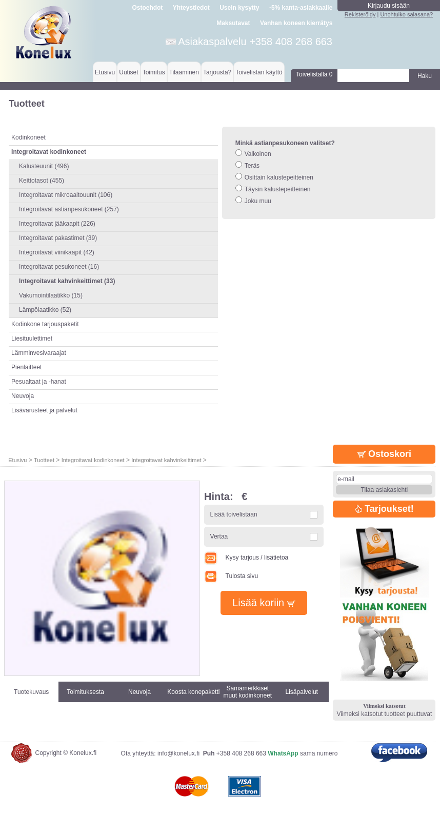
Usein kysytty (239, 7)
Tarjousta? (217, 72)
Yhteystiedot (191, 7)
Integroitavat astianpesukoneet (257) (69, 209)
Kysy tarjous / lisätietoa (246, 557)
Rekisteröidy (360, 14)
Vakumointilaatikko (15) (51, 295)
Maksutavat (233, 23)
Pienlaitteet (26, 367)
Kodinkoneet (28, 137)
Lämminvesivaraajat (38, 352)
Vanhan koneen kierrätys (296, 23)
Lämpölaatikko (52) (45, 309)
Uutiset (128, 72)
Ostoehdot (147, 7)
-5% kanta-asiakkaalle (300, 7)
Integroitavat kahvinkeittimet (167, 460)
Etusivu (105, 72)
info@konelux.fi (178, 753)
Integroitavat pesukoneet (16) (59, 266)
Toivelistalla (314, 74)
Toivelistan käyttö (258, 72)
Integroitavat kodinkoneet (93, 460)
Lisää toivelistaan (233, 514)
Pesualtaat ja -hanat (38, 381)
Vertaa (219, 536)
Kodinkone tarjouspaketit (44, 324)
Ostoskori (384, 454)
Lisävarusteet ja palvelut (44, 410)
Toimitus (154, 72)
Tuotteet (44, 460)
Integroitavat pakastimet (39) (58, 238)
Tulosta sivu (231, 576)
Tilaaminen (184, 72)
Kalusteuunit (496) (44, 166)
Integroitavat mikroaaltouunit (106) (65, 194)
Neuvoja (22, 396)
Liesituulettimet (31, 338)
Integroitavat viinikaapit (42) (56, 252)
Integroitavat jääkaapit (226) (57, 223)
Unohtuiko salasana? (406, 14)
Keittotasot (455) (41, 180)
